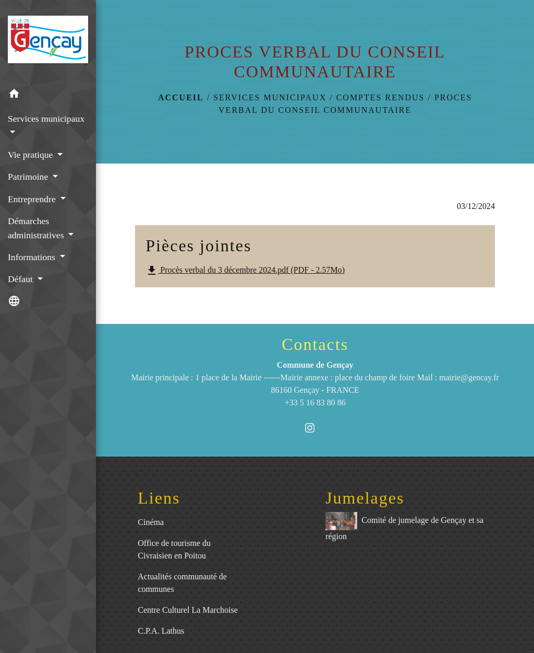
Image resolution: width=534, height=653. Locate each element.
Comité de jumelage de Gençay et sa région (404, 526)
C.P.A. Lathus (161, 630)
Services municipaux (269, 97)
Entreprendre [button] (33, 199)
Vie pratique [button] (31, 154)
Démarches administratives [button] (37, 228)
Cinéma (151, 522)
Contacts (315, 344)
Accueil (181, 97)
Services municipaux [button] (46, 118)
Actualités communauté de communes (182, 582)
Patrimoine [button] (29, 176)
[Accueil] (48, 41)
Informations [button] (32, 257)
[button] (48, 95)
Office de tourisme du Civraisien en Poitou (174, 549)
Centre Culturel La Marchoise (188, 609)
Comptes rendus (380, 97)
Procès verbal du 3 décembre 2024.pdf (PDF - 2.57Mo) (245, 270)
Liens (159, 497)
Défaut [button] (21, 279)
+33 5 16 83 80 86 (315, 402)
